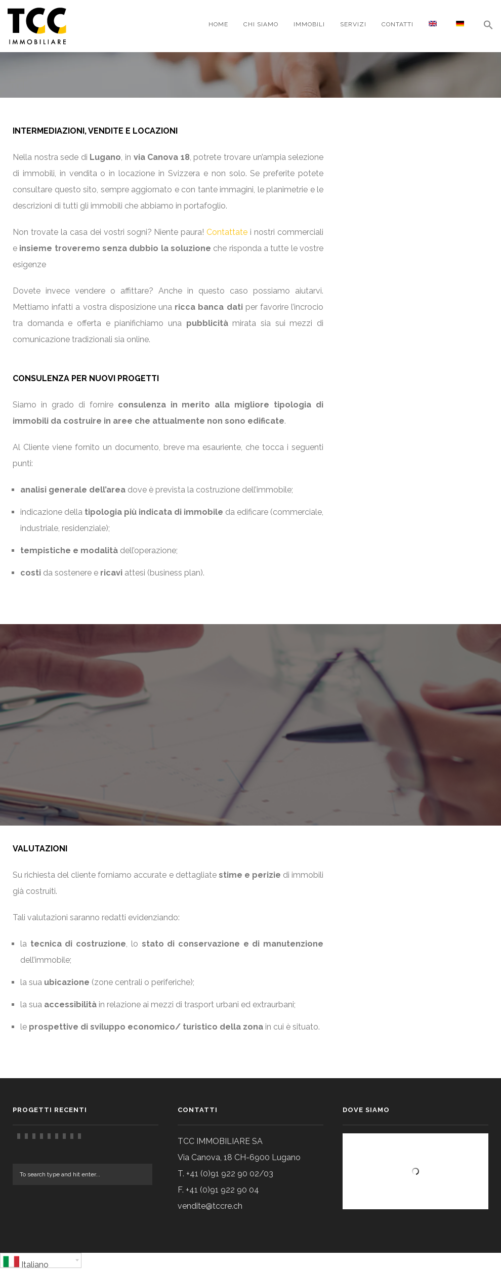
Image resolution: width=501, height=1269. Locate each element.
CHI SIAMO (260, 24)
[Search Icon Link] (484, 26)
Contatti (397, 24)
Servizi (353, 24)
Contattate (226, 232)
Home (218, 24)
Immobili (309, 24)
